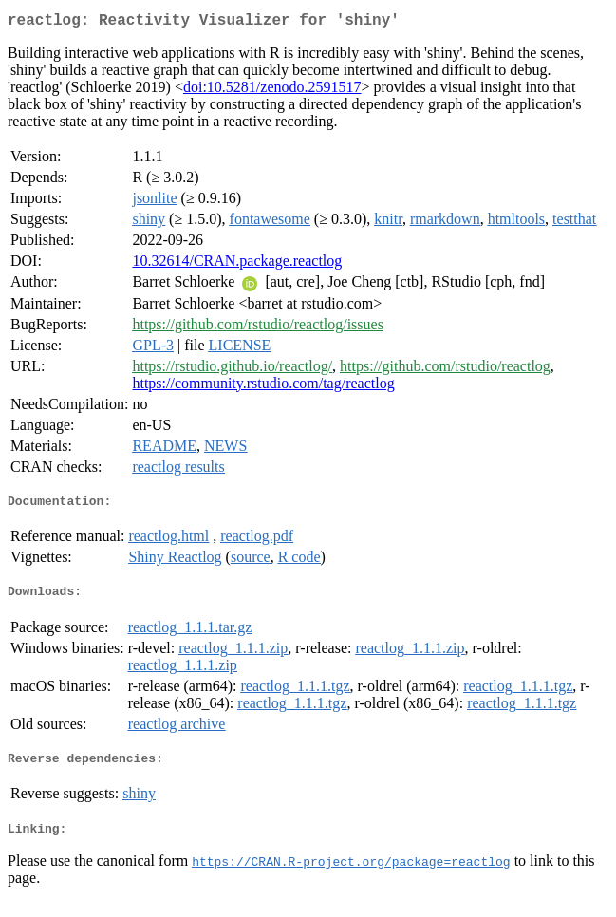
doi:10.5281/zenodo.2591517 (272, 91)
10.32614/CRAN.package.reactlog (237, 264)
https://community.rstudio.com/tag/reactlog (263, 387)
